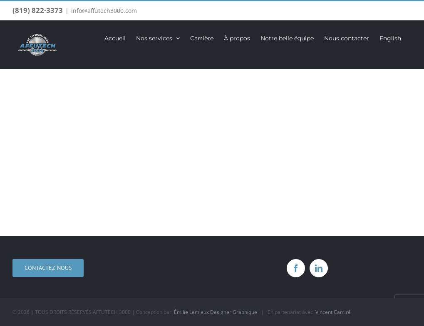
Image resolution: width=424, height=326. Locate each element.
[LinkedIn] (319, 268)
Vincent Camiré (333, 312)
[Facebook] (296, 268)
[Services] (212, 152)
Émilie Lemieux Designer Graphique (215, 312)
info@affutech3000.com (104, 11)
